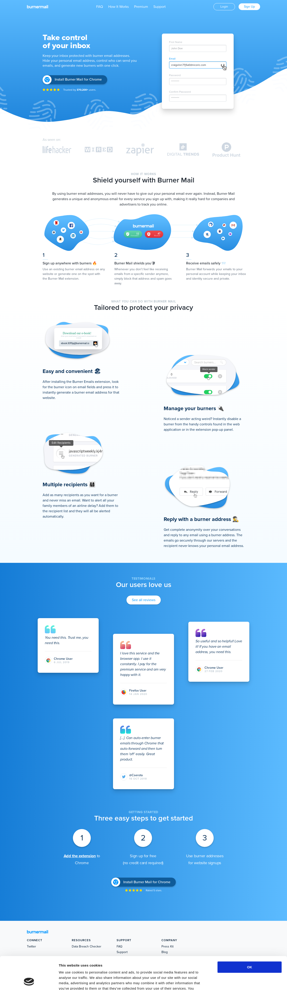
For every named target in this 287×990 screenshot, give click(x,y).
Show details (235, 981)
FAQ (99, 6)
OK (249, 936)
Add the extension (80, 855)
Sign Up (249, 7)
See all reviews (143, 600)
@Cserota (136, 775)
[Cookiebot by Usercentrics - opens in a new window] (29, 981)
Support (159, 6)
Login (224, 7)
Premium (141, 6)
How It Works (118, 6)
